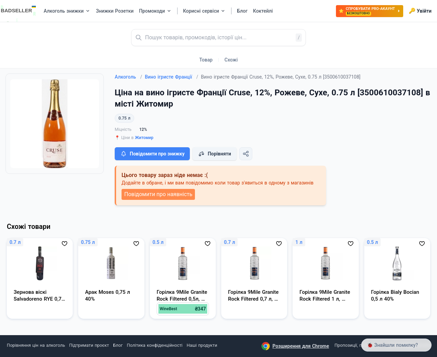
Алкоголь (128, 77)
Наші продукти (202, 345)
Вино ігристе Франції (171, 77)
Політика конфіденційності (155, 345)
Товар (206, 60)
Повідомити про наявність (158, 194)
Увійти (420, 11)
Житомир (144, 137)
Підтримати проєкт (89, 345)
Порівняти (214, 153)
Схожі (231, 60)
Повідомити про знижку (152, 153)
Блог (118, 345)
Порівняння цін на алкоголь (36, 345)
